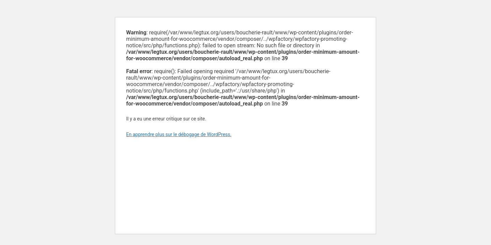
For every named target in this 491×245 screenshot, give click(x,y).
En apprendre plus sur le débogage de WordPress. (179, 134)
